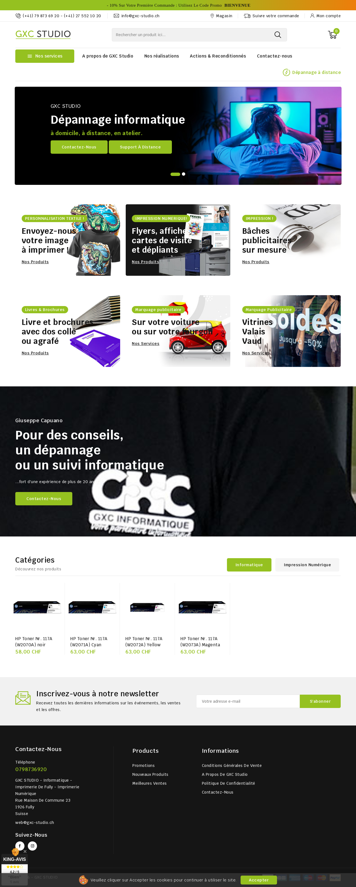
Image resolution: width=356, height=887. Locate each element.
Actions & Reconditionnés (218, 56)
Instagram (32, 846)
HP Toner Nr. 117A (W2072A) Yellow (144, 641)
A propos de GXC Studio (107, 56)
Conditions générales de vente (232, 765)
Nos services (145, 343)
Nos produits (35, 261)
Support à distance (140, 147)
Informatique (249, 564)
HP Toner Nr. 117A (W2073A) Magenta (200, 641)
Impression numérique (307, 564)
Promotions (143, 765)
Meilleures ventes (149, 783)
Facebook (19, 846)
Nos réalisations (161, 56)
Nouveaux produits (150, 774)
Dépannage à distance (316, 72)
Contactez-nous (274, 56)
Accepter (259, 880)
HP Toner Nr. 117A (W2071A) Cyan (89, 641)
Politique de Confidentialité (228, 783)
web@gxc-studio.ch (34, 822)
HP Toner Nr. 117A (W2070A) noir (34, 641)
